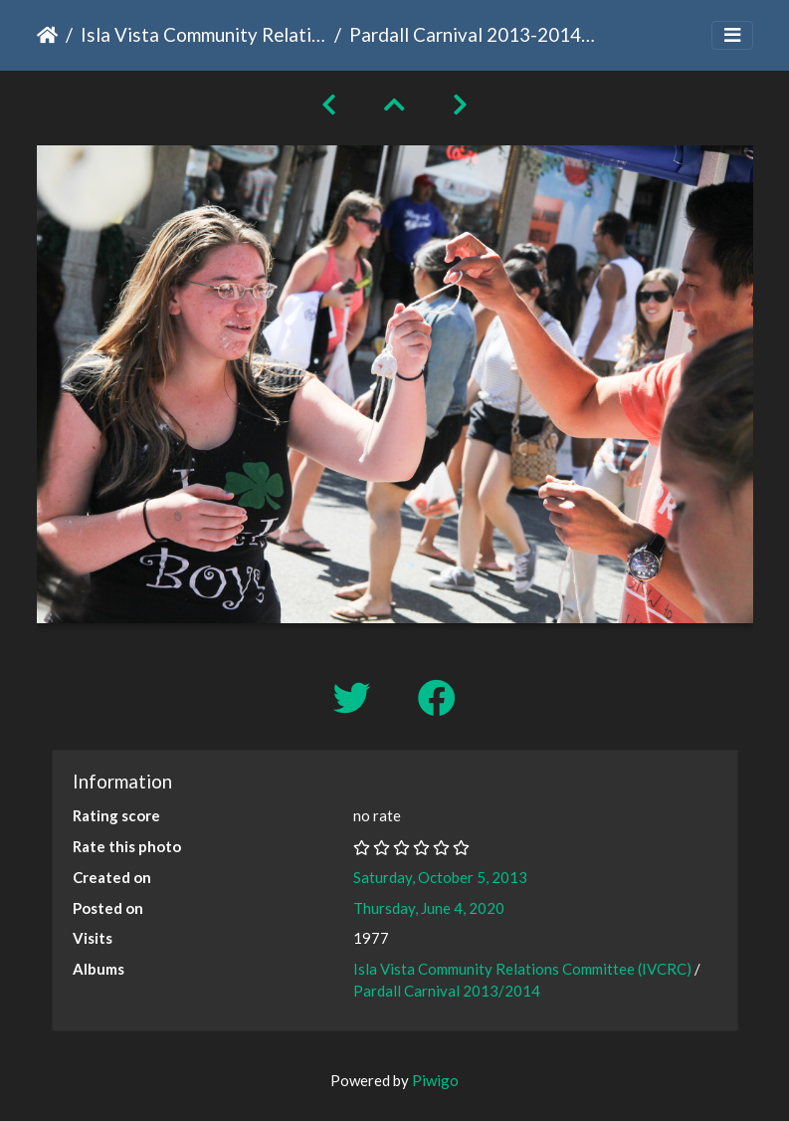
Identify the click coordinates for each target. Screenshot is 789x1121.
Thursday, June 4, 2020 (428, 908)
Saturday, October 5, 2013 (440, 877)
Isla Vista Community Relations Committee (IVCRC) (203, 34)
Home (47, 35)
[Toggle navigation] (732, 35)
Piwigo (435, 1080)
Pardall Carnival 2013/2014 (446, 991)
